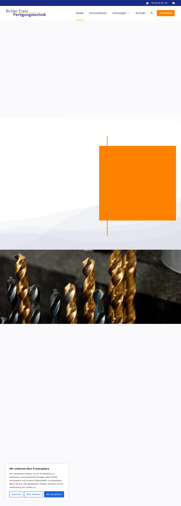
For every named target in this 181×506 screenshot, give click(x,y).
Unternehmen (98, 13)
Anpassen (16, 494)
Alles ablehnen (33, 494)
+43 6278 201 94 (158, 3)
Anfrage (165, 13)
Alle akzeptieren (54, 494)
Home (80, 13)
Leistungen (119, 13)
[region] (37, 482)
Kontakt (141, 13)
